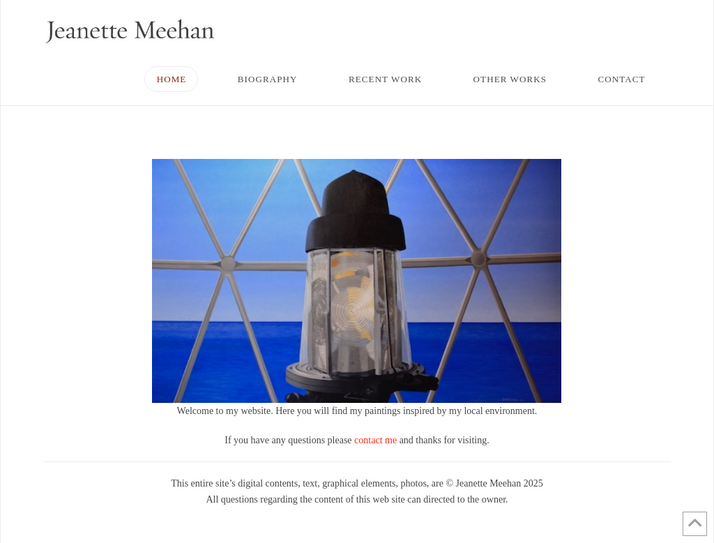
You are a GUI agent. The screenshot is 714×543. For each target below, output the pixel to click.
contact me (375, 440)
